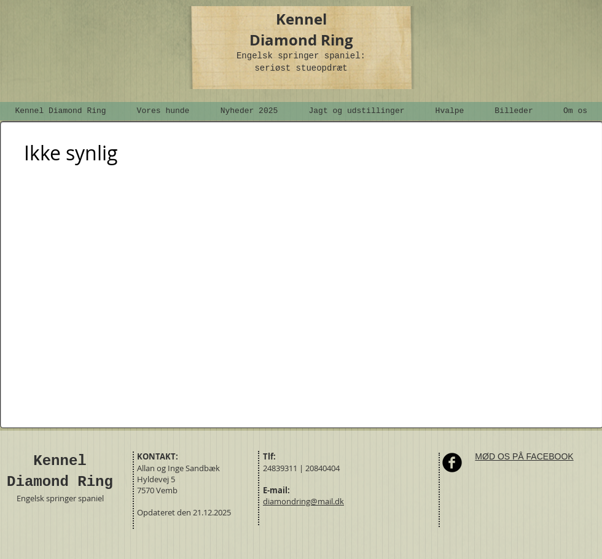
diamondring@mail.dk (303, 501)
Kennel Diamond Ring (301, 29)
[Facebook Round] (452, 462)
